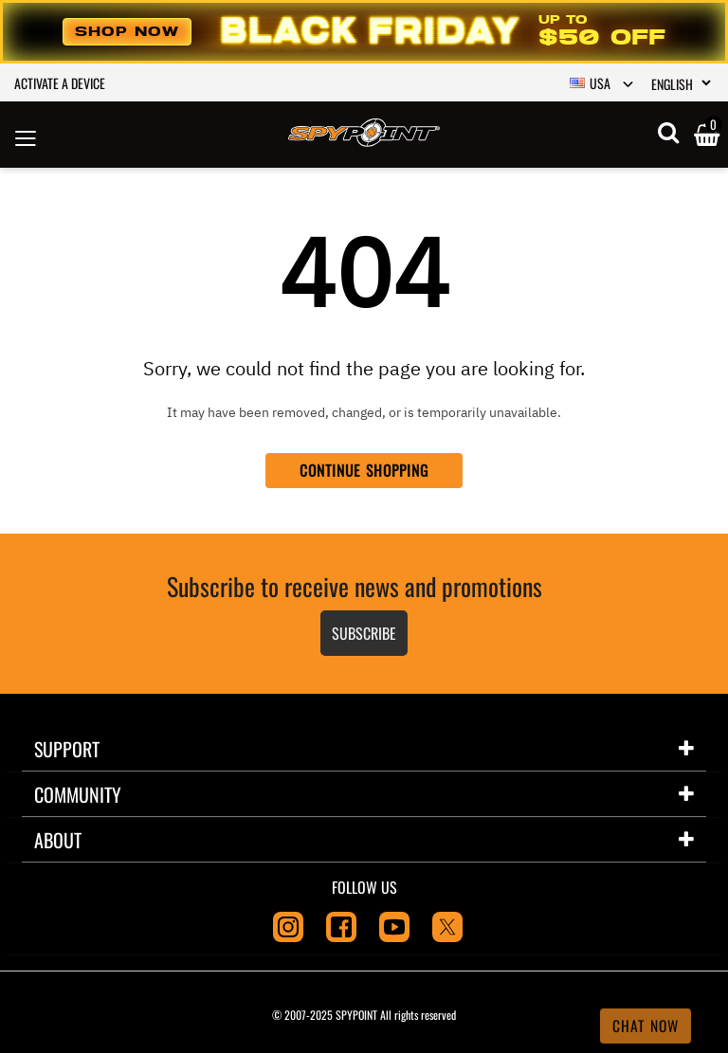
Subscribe (364, 633)
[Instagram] (288, 925)
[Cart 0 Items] (706, 136)
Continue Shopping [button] (364, 470)
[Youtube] (394, 925)
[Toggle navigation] (25, 134)
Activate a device (59, 83)
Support (67, 749)
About (58, 840)
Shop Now (127, 32)
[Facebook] (341, 925)
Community (77, 794)
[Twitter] (447, 925)
